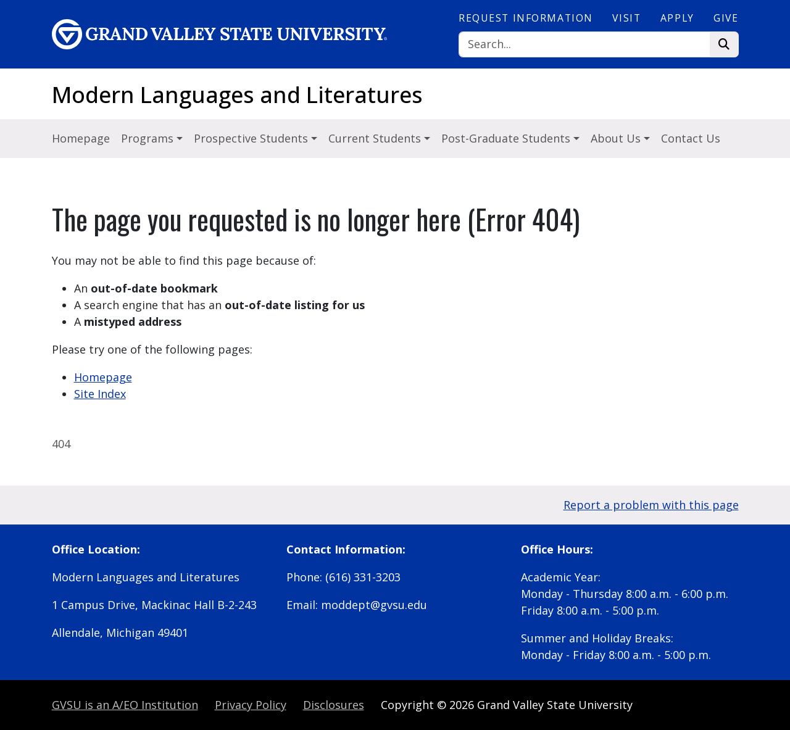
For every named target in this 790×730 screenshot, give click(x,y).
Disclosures (333, 704)
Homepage (81, 138)
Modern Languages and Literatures (237, 95)
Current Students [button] (376, 138)
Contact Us (690, 138)
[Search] (584, 44)
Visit (626, 18)
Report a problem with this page (651, 504)
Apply (677, 18)
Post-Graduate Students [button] (507, 138)
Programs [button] (149, 138)
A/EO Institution (125, 704)
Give (725, 18)
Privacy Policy (250, 704)
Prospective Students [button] (252, 138)
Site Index (100, 393)
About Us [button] (617, 138)
